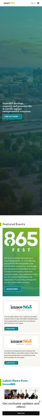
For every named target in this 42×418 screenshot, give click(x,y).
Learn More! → (13, 289)
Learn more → (11, 328)
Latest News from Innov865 (15, 382)
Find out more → (12, 117)
